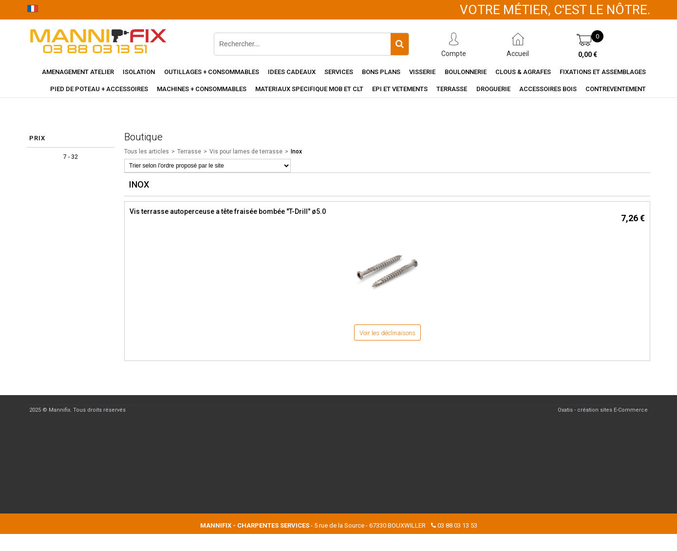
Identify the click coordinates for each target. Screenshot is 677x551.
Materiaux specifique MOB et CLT (309, 89)
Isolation (139, 72)
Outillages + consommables (211, 72)
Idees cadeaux (292, 72)
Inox (296, 151)
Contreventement (615, 89)
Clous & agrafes (523, 72)
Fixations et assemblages (603, 72)
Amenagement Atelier (78, 72)
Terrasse (451, 89)
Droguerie (493, 89)
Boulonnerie (466, 72)
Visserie (422, 72)
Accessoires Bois (548, 89)
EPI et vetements (400, 89)
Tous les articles (146, 151)
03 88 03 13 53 (457, 525)
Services (338, 72)
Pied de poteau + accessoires (99, 89)
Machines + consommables (201, 89)
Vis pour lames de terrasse (245, 151)
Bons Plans (381, 72)
